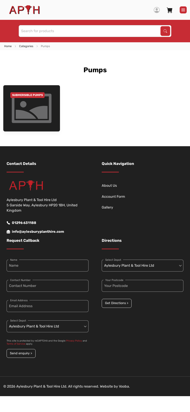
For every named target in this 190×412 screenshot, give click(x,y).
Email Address (19, 300)
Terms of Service (16, 343)
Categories (26, 46)
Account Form (113, 196)
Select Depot (18, 320)
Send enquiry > (21, 353)
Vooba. (124, 386)
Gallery (107, 207)
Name (13, 259)
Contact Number (20, 280)
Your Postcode (114, 280)
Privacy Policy (74, 340)
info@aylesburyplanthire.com (35, 231)
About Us (109, 185)
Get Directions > (116, 303)
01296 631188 (21, 222)
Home (8, 46)
